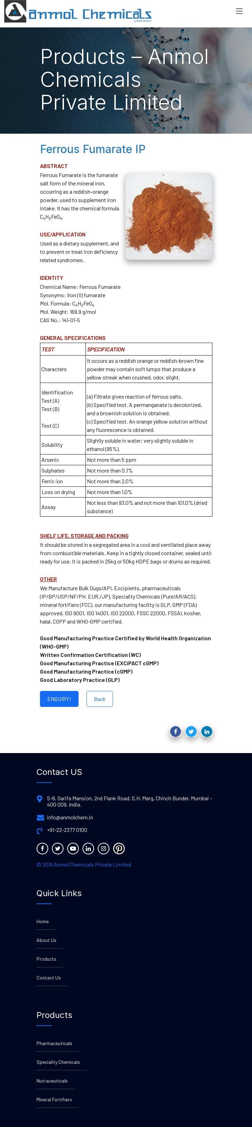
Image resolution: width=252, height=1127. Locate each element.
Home (42, 921)
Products (46, 959)
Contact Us (48, 977)
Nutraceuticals (52, 1081)
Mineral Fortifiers (54, 1099)
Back (100, 698)
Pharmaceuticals (54, 1043)
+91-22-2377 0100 (67, 830)
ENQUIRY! (59, 698)
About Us (46, 940)
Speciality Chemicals (58, 1062)
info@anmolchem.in (70, 817)
